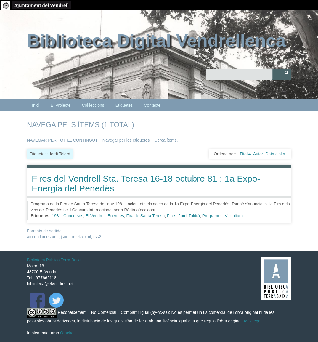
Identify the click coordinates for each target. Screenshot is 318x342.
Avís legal (252, 321)
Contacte (152, 105)
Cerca (286, 74)
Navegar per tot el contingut (62, 140)
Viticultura (234, 215)
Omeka (66, 332)
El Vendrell (95, 215)
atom (31, 236)
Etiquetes (124, 105)
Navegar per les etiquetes (126, 140)
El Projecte (61, 105)
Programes (212, 215)
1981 (56, 215)
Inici (35, 105)
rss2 (97, 236)
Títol (244, 153)
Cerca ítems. (166, 140)
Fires (171, 215)
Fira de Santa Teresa (145, 215)
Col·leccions (93, 105)
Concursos (73, 215)
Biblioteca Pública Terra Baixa (54, 260)
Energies (115, 215)
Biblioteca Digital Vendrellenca (156, 40)
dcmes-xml (48, 236)
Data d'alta (275, 153)
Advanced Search (277, 74)
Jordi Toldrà (189, 215)
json (64, 236)
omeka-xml (81, 236)
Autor (258, 153)
